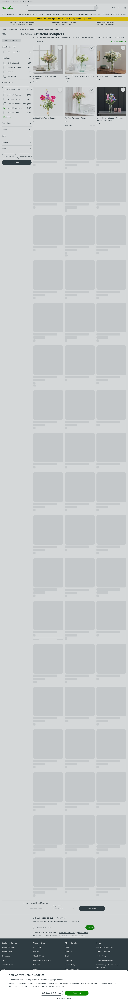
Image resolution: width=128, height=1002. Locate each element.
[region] (64, 986)
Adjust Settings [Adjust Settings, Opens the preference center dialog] (64, 998)
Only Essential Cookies (51, 993)
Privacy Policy (60, 986)
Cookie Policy (46, 986)
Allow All (77, 993)
